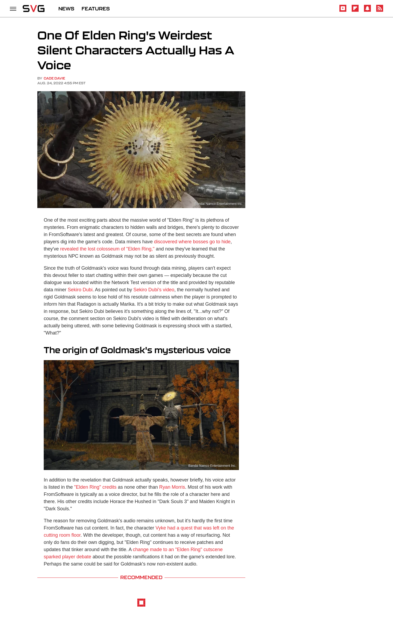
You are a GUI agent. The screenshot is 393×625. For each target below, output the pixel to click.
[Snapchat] (367, 10)
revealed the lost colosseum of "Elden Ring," (107, 249)
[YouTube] (342, 10)
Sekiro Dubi (80, 289)
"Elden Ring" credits (95, 487)
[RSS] (379, 10)
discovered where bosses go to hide (192, 241)
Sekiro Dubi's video (153, 289)
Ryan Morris (172, 487)
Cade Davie (54, 78)
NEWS (66, 8)
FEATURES (96, 8)
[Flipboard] (355, 10)
